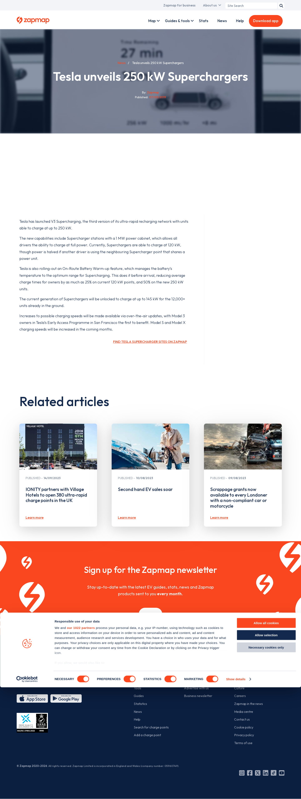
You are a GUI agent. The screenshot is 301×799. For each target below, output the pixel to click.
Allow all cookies (266, 734)
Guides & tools (177, 20)
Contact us (242, 719)
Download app (266, 20)
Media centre (243, 712)
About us (210, 5)
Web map (141, 680)
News (222, 20)
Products (190, 672)
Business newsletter (198, 696)
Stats (203, 20)
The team (241, 680)
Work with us (193, 680)
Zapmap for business (179, 5)
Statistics (140, 704)
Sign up (150, 614)
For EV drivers (147, 659)
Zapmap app (143, 672)
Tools (137, 688)
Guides (139, 696)
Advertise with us (196, 688)
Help (240, 20)
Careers (240, 696)
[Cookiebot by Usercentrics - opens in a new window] (27, 791)
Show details (235, 791)
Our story (241, 672)
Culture (239, 688)
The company (247, 659)
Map (152, 20)
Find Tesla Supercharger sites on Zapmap (150, 342)
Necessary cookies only (266, 759)
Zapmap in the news (248, 704)
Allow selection (266, 747)
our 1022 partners (81, 739)
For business (195, 659)
